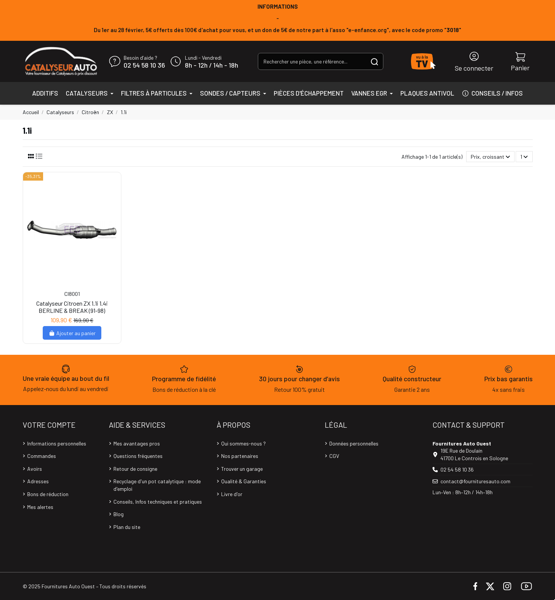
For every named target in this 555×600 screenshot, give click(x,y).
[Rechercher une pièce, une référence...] (374, 61)
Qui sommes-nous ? (243, 443)
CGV (334, 456)
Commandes (41, 456)
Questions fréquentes (138, 456)
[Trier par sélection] (490, 156)
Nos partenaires (239, 456)
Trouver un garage (242, 468)
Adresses (38, 481)
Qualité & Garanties (243, 481)
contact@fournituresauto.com (475, 481)
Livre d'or (231, 494)
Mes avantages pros (136, 443)
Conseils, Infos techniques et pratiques (157, 501)
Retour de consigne (135, 468)
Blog (118, 514)
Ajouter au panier (72, 333)
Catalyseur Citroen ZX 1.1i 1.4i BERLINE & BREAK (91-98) (72, 307)
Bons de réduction (47, 494)
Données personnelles (353, 443)
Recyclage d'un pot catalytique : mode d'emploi (157, 485)
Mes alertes (40, 507)
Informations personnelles (56, 443)
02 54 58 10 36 (144, 65)
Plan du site (126, 527)
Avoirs (34, 468)
